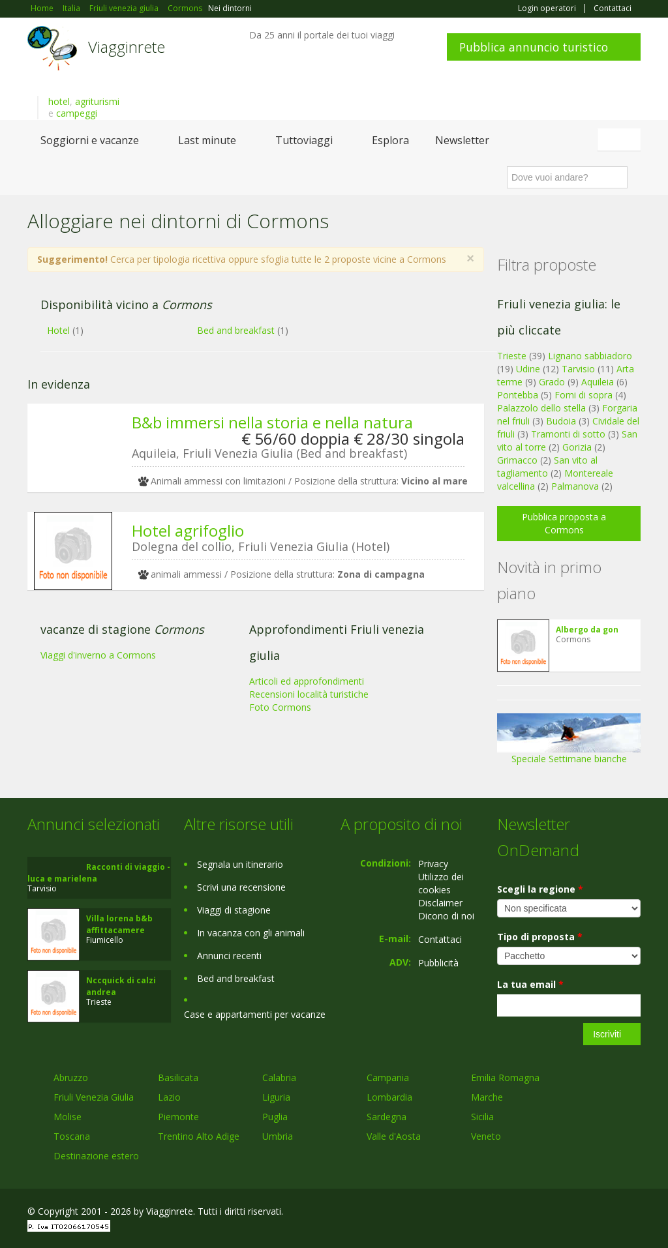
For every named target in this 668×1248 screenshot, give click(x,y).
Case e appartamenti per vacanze (255, 1014)
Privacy (433, 863)
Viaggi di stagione (234, 910)
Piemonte (178, 1116)
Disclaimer (440, 903)
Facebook (542, 1213)
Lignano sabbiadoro (590, 355)
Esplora (390, 140)
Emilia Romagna (505, 1077)
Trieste (511, 355)
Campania (388, 1077)
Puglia (275, 1116)
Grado (552, 382)
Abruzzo (70, 1077)
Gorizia (577, 447)
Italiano (621, 139)
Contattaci (612, 8)
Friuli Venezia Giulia (93, 1097)
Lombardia (389, 1097)
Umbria (277, 1136)
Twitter (603, 1213)
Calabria (279, 1077)
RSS (633, 1213)
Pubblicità (438, 963)
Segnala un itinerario (240, 864)
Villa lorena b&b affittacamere (119, 924)
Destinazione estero (96, 1156)
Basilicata (178, 1077)
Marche (487, 1097)
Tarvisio (578, 369)
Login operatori (547, 8)
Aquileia (597, 382)
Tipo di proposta (540, 936)
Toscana (71, 1136)
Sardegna (386, 1116)
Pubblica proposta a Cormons (564, 523)
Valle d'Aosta (394, 1136)
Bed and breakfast (236, 330)
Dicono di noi (446, 916)
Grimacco (517, 460)
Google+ (570, 1213)
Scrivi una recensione (241, 887)
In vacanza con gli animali (251, 933)
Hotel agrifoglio (188, 530)
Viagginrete (126, 46)
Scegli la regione (540, 889)
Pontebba (517, 395)
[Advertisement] (249, 701)
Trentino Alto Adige (198, 1136)
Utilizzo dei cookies (441, 883)
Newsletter (462, 140)
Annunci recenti (229, 955)
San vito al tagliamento (547, 466)
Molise (67, 1116)
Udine (528, 369)
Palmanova (575, 486)
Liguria (276, 1097)
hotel (59, 101)
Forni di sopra (583, 395)
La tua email (530, 984)
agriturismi (97, 101)
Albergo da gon (587, 629)
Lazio (169, 1097)
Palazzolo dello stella (541, 408)
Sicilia (482, 1116)
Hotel (58, 330)
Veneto (486, 1136)
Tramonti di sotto (568, 434)
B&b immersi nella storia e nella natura (272, 422)
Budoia (561, 421)
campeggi (76, 113)
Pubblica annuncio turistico (533, 47)
